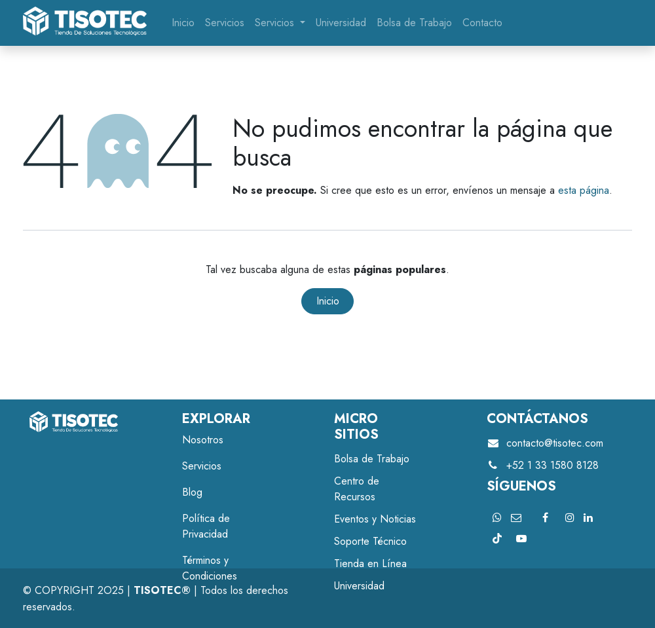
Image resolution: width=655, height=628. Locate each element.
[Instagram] (569, 517)
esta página (583, 190)
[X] (497, 517)
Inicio (327, 300)
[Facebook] (545, 517)
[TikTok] (497, 538)
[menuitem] (183, 23)
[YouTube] (521, 538)
